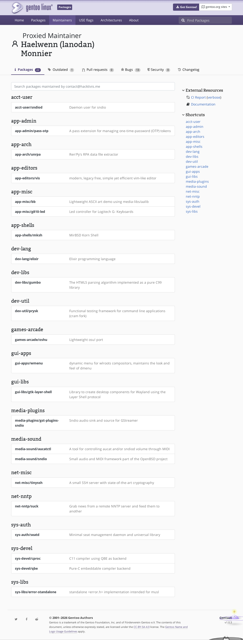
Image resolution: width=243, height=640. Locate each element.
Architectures (111, 20)
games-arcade (197, 166)
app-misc (193, 141)
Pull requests (98, 69)
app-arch (193, 131)
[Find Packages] (209, 20)
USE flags (86, 20)
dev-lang (193, 151)
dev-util (192, 161)
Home (19, 20)
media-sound (196, 186)
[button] (186, 7)
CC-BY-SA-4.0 (142, 627)
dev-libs (192, 156)
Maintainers (62, 20)
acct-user (193, 121)
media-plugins (197, 181)
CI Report (198, 97)
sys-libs (192, 211)
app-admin (194, 126)
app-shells (194, 146)
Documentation (203, 104)
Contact (226, 618)
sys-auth (192, 201)
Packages (38, 20)
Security (159, 69)
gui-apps (193, 171)
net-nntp (193, 196)
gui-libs (192, 176)
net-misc (193, 191)
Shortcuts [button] (195, 114)
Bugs (131, 69)
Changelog (188, 69)
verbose (214, 97)
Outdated (61, 69)
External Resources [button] (204, 90)
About (134, 20)
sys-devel (193, 206)
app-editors (195, 136)
